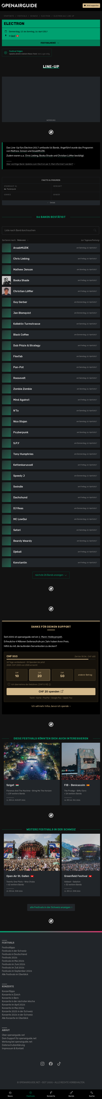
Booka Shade (46, 155)
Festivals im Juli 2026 (13, 967)
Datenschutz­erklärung (13, 1045)
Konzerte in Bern (10, 998)
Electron (45, 16)
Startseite (9, 16)
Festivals (22, 16)
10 (17, 675)
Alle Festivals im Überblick (15, 974)
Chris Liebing (31, 155)
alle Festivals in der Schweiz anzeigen (50, 907)
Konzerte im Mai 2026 (13, 1008)
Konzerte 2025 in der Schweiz (17, 1011)
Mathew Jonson (19, 151)
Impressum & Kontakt (13, 1048)
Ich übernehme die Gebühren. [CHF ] (29, 684)
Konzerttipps (8, 991)
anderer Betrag (85, 675)
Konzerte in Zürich (11, 994)
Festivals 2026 (9, 957)
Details (51, 203)
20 (39, 675)
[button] (51, 43)
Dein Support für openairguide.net (19, 1038)
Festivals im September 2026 (17, 971)
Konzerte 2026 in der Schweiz (17, 1014)
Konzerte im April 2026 (13, 1004)
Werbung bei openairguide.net (17, 1041)
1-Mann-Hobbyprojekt (50, 637)
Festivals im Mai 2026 (13, 961)
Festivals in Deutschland (14, 954)
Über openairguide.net (13, 1035)
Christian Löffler (66, 155)
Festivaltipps (8, 947)
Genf (13, 36)
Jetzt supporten (91, 6)
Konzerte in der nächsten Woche (18, 1001)
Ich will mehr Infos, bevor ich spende (50, 706)
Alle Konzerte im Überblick (15, 1018)
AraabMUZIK (38, 151)
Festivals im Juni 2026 (13, 964)
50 (62, 675)
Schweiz (34, 16)
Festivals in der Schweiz (14, 951)
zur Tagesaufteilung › (90, 240)
